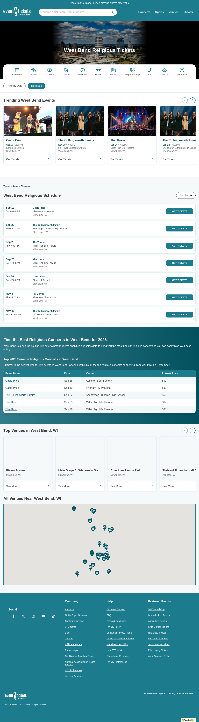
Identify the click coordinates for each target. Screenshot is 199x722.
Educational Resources (118, 656)
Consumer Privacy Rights (119, 632)
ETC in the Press (73, 670)
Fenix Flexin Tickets (158, 638)
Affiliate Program (73, 644)
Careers (69, 638)
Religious (36, 85)
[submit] (112, 12)
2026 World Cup (156, 609)
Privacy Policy (114, 627)
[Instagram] (33, 616)
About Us (69, 609)
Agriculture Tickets (157, 621)
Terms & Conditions (116, 621)
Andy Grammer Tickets (159, 656)
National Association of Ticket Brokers (80, 663)
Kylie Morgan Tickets (158, 627)
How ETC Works (115, 650)
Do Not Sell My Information (120, 638)
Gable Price (12, 380)
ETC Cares (70, 627)
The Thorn (11, 402)
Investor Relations (74, 676)
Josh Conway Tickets (159, 644)
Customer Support (116, 609)
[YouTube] (43, 616)
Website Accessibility (117, 644)
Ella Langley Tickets (158, 650)
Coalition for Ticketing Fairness (80, 656)
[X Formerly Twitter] (23, 616)
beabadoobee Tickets (159, 615)
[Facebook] (13, 616)
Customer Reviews (74, 621)
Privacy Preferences (117, 662)
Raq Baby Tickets (157, 632)
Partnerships (71, 650)
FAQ (109, 615)
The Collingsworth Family (20, 395)
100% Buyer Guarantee (77, 615)
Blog (67, 632)
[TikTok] (53, 616)
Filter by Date (14, 85)
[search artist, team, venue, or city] (78, 12)
